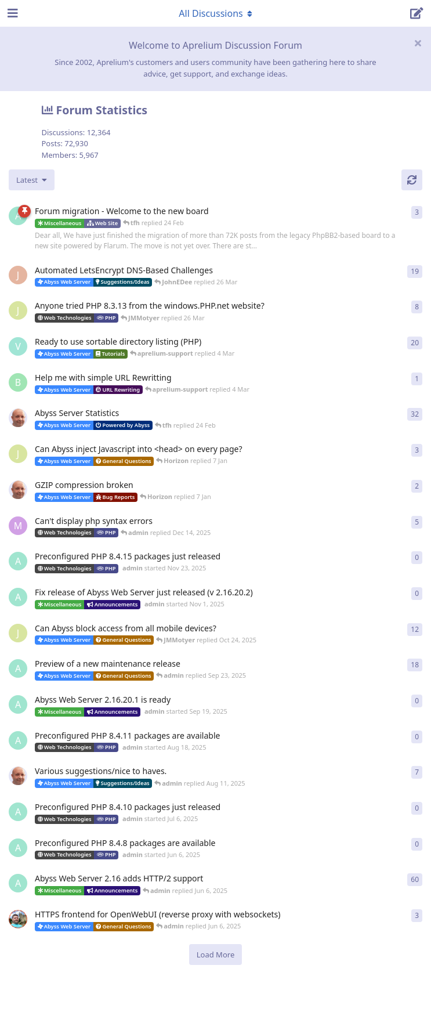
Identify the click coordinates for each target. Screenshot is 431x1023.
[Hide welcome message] (417, 42)
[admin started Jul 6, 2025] (18, 812)
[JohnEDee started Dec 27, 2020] (18, 275)
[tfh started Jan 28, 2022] (18, 418)
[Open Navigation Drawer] (11, 13)
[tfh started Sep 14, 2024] (18, 776)
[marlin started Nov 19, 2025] (18, 525)
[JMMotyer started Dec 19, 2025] (18, 453)
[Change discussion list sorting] (32, 179)
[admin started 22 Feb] (18, 216)
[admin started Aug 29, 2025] (18, 668)
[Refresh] (411, 179)
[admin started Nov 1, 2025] (18, 597)
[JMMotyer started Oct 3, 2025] (18, 633)
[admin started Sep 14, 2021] (18, 883)
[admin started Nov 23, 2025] (18, 561)
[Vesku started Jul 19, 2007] (18, 346)
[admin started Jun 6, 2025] (18, 847)
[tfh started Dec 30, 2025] (18, 489)
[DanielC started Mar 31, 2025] (18, 919)
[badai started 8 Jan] (18, 382)
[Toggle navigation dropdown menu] (216, 13)
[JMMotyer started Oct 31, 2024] (18, 310)
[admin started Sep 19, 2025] (18, 704)
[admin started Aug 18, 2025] (18, 740)
